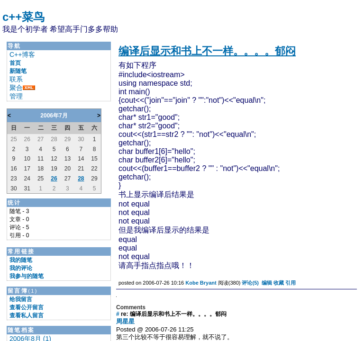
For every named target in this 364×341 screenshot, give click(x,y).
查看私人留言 (26, 315)
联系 (16, 79)
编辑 (267, 283)
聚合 (16, 87)
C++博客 (22, 54)
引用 (290, 283)
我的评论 (20, 268)
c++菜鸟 (23, 16)
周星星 (125, 321)
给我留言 (20, 299)
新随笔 (18, 71)
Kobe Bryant (200, 283)
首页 (15, 63)
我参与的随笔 (26, 276)
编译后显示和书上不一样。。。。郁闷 (207, 51)
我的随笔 (20, 260)
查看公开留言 (26, 307)
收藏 (278, 283)
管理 (16, 96)
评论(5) (250, 283)
